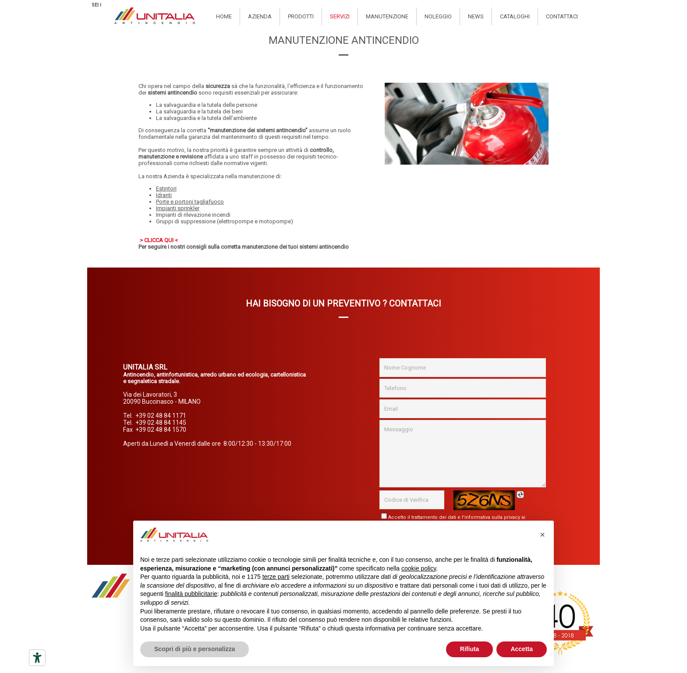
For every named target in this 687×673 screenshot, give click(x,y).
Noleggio (438, 16)
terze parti (276, 576)
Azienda (260, 16)
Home (224, 16)
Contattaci (562, 16)
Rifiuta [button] (469, 648)
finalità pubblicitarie (191, 593)
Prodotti (301, 16)
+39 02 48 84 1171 (160, 415)
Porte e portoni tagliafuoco (190, 201)
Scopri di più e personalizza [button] (194, 648)
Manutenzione (387, 16)
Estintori (166, 188)
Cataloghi (515, 16)
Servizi (340, 16)
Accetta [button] (521, 648)
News (476, 16)
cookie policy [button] (418, 568)
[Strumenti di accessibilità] (37, 657)
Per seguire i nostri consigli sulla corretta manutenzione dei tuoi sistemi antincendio (243, 246)
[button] (542, 535)
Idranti (164, 195)
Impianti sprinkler (177, 208)
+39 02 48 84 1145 (160, 422)
